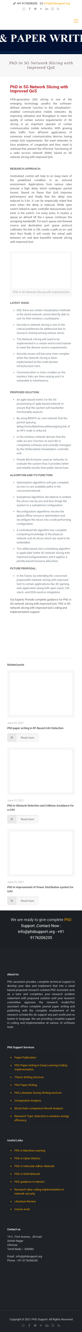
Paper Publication (25, 1057)
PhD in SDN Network (27, 1174)
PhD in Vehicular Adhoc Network (34, 1166)
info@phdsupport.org (57, 3)
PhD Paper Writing (25, 1085)
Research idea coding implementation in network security (39, 1191)
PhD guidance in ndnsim (29, 1181)
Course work (22, 1209)
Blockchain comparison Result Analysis (38, 1108)
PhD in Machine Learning (29, 1150)
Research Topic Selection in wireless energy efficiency (41, 1118)
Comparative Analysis (27, 1100)
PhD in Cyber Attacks (27, 1158)
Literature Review (25, 1201)
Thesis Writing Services (29, 1077)
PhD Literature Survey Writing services (38, 1092)
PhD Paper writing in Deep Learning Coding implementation (40, 1067)
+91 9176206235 (27, 3)
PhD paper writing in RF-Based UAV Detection (35, 728)
